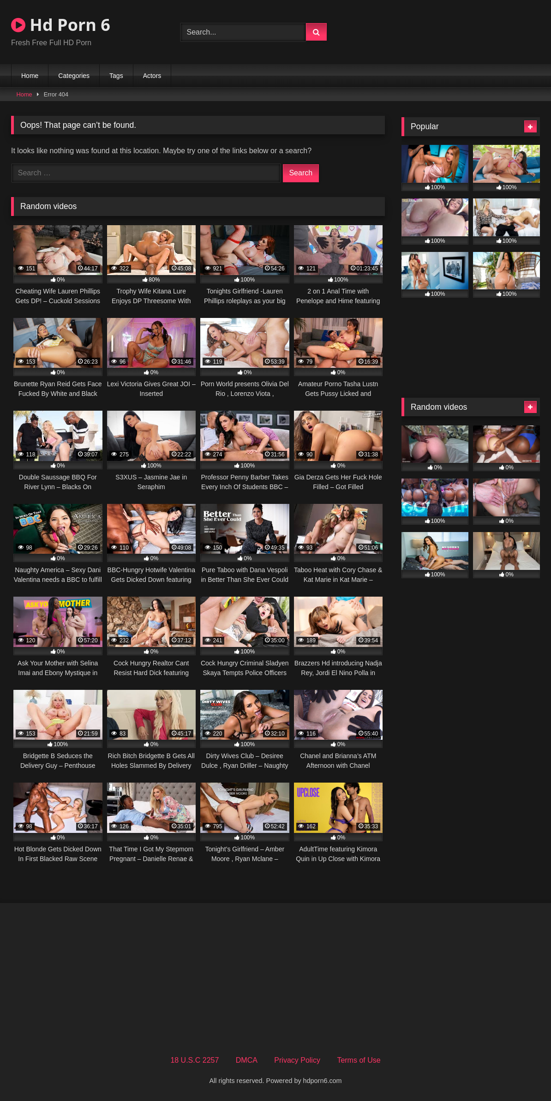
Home (29, 75)
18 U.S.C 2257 (194, 1060)
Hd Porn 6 (60, 24)
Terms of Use (358, 1060)
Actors (152, 75)
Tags (116, 75)
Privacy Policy (297, 1060)
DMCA (247, 1060)
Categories (74, 75)
